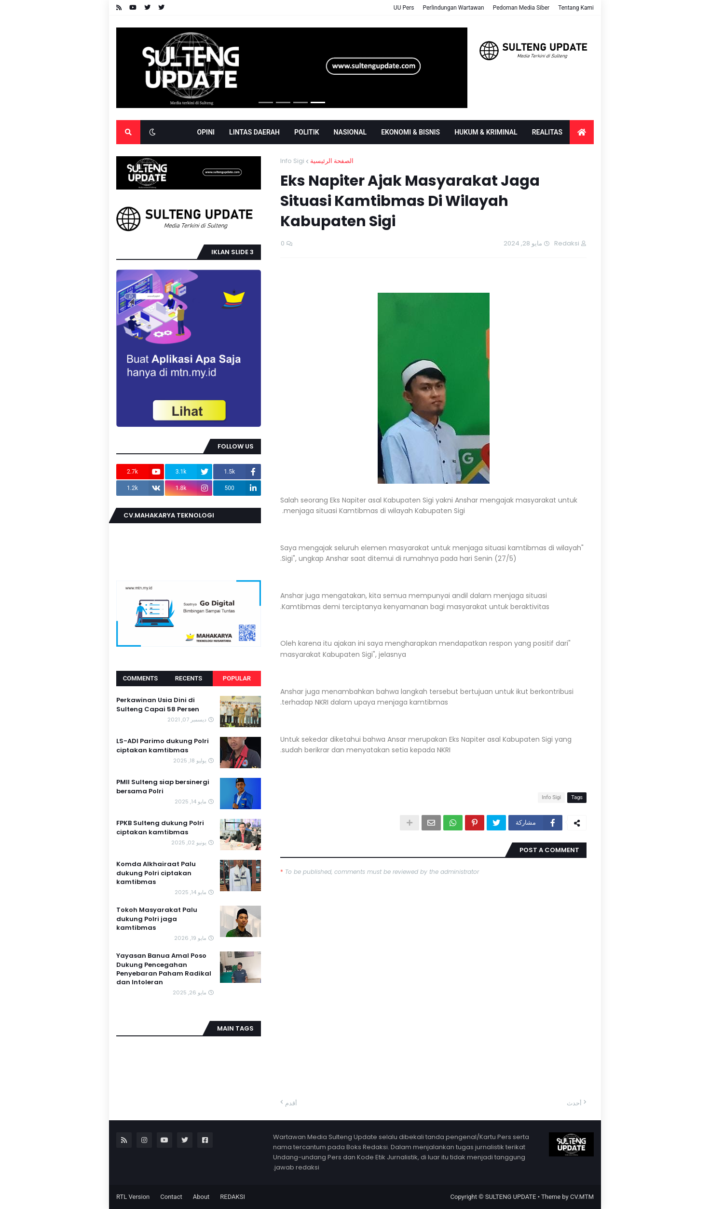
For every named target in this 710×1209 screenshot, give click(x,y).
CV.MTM (582, 1196)
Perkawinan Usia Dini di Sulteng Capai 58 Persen (157, 704)
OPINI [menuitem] (206, 132)
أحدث (574, 1103)
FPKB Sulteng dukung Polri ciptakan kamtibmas (160, 827)
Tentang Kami (576, 7)
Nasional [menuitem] (350, 132)
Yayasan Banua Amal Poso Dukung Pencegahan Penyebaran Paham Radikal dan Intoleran (163, 969)
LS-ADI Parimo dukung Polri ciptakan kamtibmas (162, 745)
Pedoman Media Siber (521, 7)
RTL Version (133, 1196)
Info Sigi (292, 160)
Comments (140, 678)
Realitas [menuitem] (547, 132)
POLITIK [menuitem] (306, 132)
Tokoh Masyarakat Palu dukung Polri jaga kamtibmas (156, 919)
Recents (188, 678)
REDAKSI (232, 1196)
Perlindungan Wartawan (453, 7)
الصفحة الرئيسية (332, 160)
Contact (171, 1196)
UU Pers (404, 7)
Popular (237, 678)
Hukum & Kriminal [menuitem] (485, 132)
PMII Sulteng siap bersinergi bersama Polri (162, 786)
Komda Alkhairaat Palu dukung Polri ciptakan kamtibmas (156, 873)
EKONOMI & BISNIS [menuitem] (410, 132)
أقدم (291, 1103)
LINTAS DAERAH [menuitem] (254, 132)
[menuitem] (582, 132)
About (201, 1196)
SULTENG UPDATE (510, 1196)
